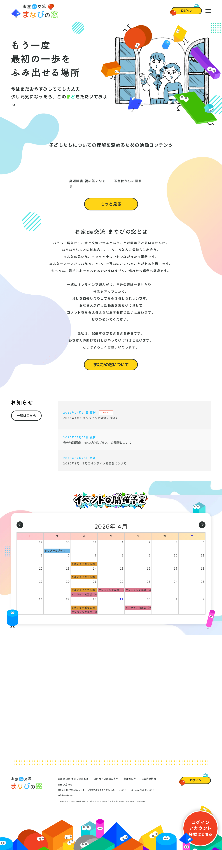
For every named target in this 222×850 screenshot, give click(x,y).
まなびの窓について (111, 368)
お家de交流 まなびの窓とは (73, 778)
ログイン (186, 11)
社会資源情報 (148, 778)
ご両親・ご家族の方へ (106, 778)
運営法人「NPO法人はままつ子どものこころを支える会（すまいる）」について (92, 790)
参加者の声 (130, 778)
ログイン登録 (200, 828)
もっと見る (111, 208)
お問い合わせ (65, 784)
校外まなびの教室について (142, 790)
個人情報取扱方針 (65, 795)
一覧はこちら (26, 419)
